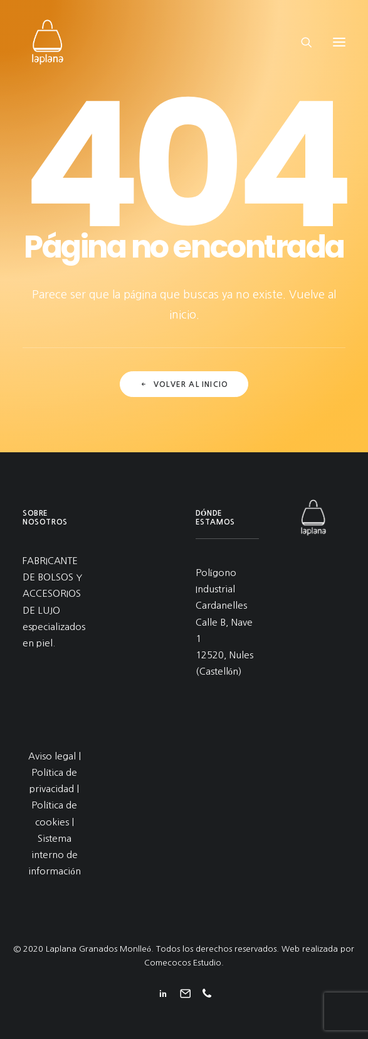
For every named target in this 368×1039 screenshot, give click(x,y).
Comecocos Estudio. (184, 963)
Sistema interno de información (54, 855)
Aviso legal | (54, 756)
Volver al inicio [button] (184, 384)
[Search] (301, 42)
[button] (339, 42)
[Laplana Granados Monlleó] (48, 42)
